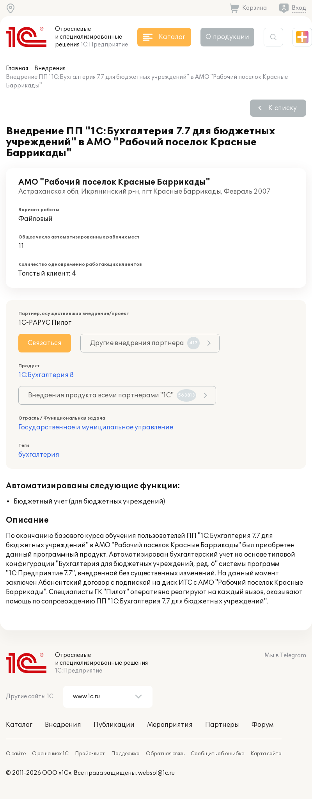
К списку (282, 108)
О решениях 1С (50, 754)
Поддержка (125, 754)
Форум (262, 725)
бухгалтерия (38, 455)
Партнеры (222, 725)
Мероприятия (170, 725)
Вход (299, 8)
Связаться (45, 343)
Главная (17, 68)
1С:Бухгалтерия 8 (46, 375)
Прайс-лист (90, 754)
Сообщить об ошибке (217, 754)
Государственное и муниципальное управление (95, 427)
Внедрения (50, 68)
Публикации (114, 725)
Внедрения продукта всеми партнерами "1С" (112, 395)
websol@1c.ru (156, 773)
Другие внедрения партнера (145, 343)
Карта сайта (266, 754)
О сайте (16, 754)
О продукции (227, 37)
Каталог (19, 725)
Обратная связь (165, 754)
